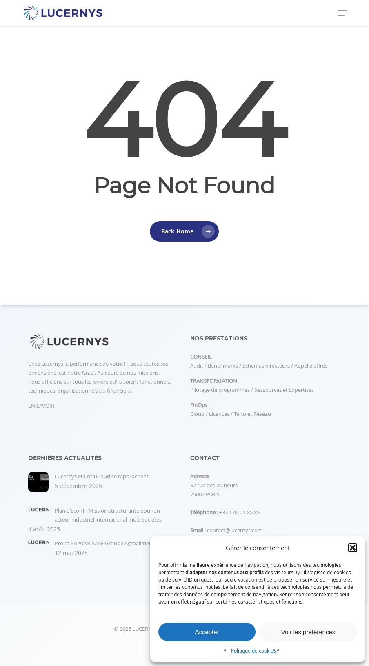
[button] (353, 548)
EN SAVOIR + (43, 405)
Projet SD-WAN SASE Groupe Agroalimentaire (109, 543)
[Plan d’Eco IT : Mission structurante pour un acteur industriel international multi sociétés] (38, 514)
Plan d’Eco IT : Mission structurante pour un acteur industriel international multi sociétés (108, 515)
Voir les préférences (308, 631)
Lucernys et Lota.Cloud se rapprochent (102, 476)
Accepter (207, 631)
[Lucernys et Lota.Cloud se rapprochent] (38, 486)
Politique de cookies (253, 650)
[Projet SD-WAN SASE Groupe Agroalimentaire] (38, 547)
